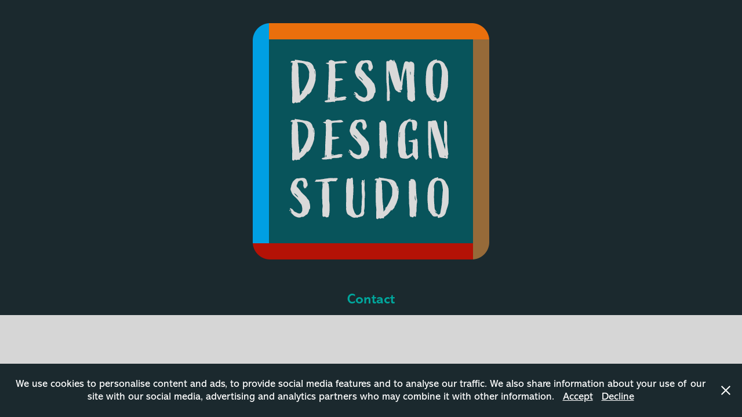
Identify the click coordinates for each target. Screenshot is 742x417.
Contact (371, 299)
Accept (578, 396)
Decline (618, 396)
